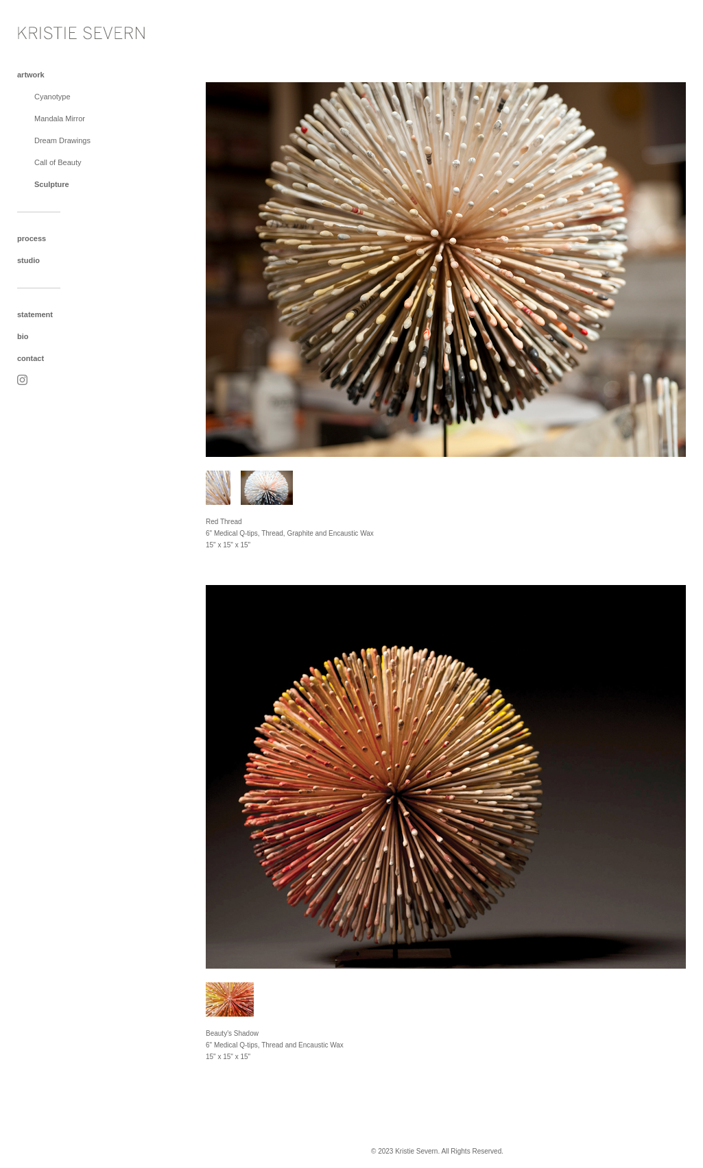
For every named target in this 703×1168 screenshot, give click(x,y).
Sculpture (51, 184)
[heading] (51, 29)
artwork (31, 75)
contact (30, 358)
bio (23, 336)
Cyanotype (52, 96)
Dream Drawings (62, 140)
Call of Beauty (57, 162)
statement (35, 314)
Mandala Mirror (59, 118)
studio (28, 260)
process (31, 238)
